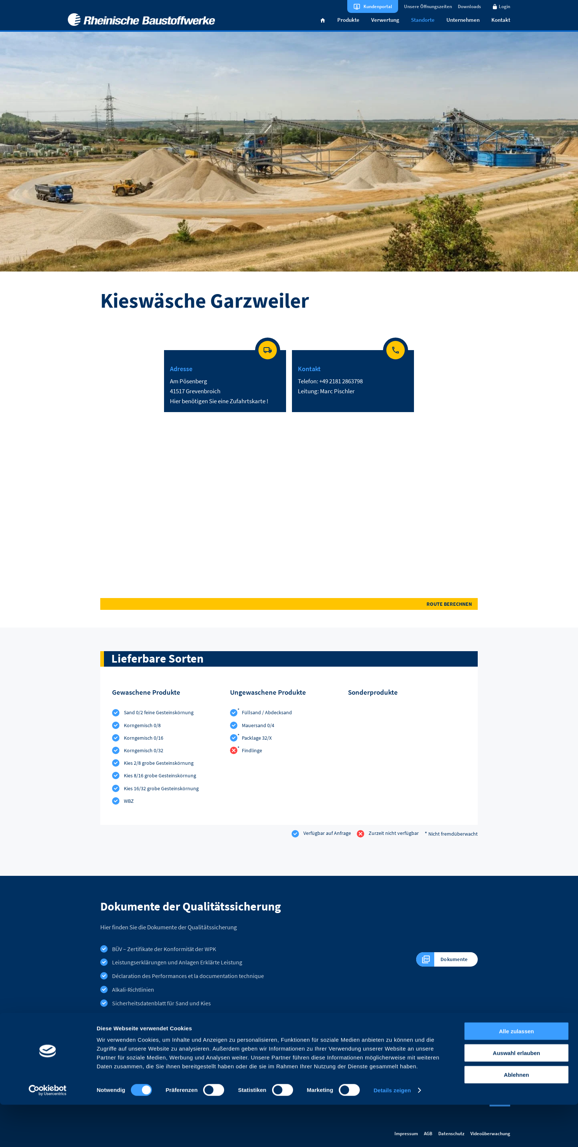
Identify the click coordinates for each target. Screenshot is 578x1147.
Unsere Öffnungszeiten (428, 6)
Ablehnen (516, 1117)
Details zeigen (392, 1132)
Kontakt (500, 27)
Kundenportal (377, 6)
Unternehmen (463, 27)
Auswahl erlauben (516, 1095)
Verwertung (385, 27)
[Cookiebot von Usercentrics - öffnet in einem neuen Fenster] (47, 1132)
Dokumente (439, 967)
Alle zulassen (516, 1073)
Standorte (423, 27)
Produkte (348, 27)
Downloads (469, 6)
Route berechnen (449, 611)
